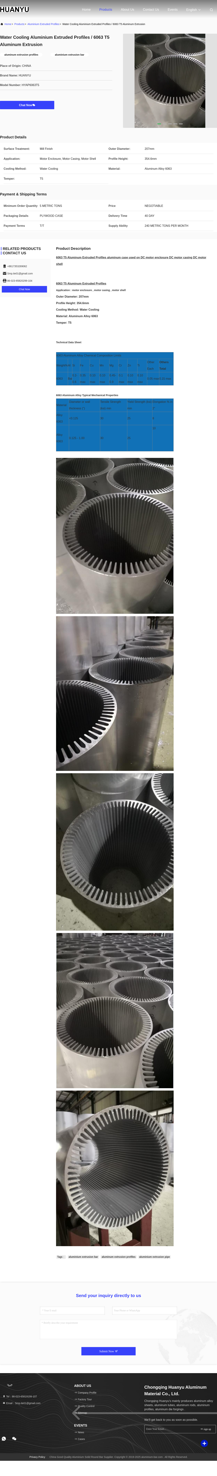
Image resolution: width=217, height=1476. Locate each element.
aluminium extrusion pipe (154, 1256)
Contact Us (151, 9)
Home (86, 9)
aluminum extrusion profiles (118, 1256)
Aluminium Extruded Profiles (43, 24)
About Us (127, 9)
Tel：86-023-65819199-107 (20, 1396)
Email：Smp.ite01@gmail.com (22, 1403)
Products (105, 9)
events (173, 9)
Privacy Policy (37, 1457)
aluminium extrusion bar (83, 1256)
